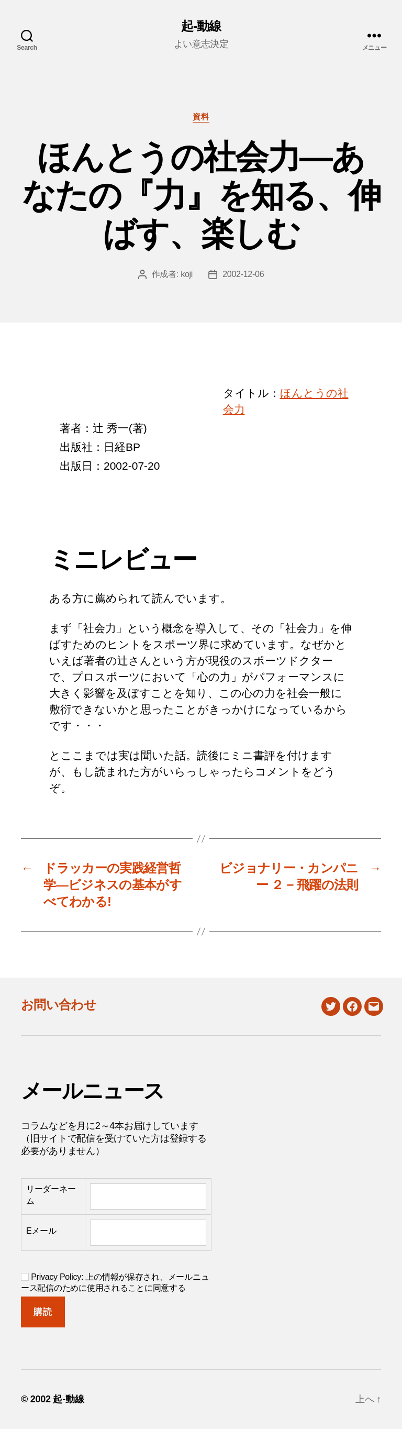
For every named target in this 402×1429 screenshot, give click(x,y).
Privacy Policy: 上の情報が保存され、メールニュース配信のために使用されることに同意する (115, 1282)
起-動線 (201, 26)
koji (187, 274)
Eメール (41, 1230)
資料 (201, 116)
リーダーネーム (50, 1194)
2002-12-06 (243, 274)
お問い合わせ (58, 1005)
